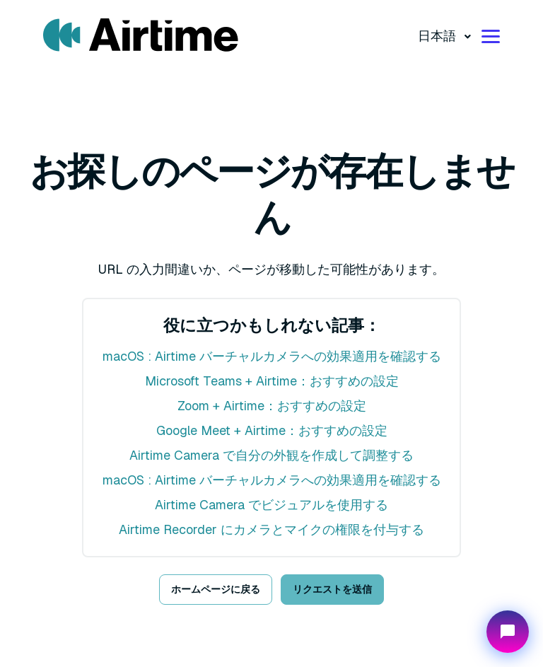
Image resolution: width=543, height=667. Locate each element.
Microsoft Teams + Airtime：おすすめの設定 (272, 381)
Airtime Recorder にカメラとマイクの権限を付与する (271, 529)
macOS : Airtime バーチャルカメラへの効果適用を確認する (272, 356)
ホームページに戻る (215, 589)
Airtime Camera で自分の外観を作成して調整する (271, 455)
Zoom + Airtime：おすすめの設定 (271, 406)
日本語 (438, 36)
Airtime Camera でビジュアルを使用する (271, 505)
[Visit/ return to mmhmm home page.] (140, 35)
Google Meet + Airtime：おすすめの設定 (271, 430)
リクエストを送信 (333, 589)
